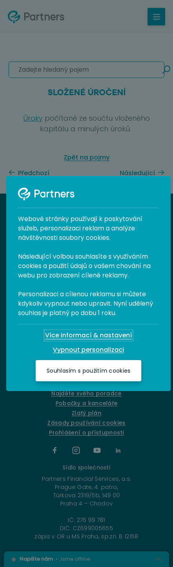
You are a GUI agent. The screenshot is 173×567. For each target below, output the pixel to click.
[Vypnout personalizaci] (88, 349)
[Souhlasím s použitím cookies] (88, 370)
